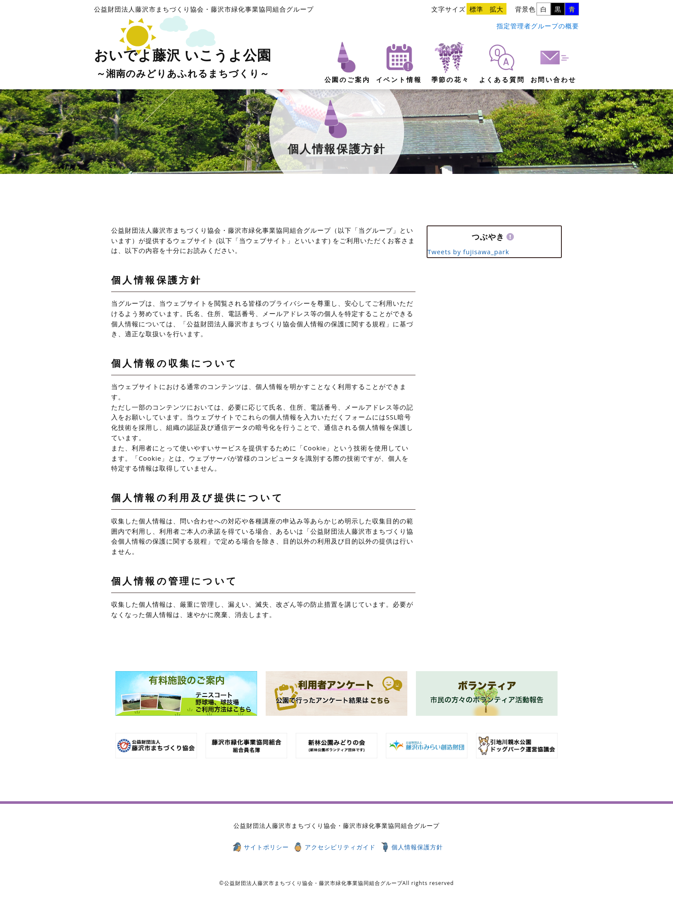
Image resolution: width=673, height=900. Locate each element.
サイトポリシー (266, 847)
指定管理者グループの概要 (538, 25)
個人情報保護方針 (417, 847)
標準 (476, 9)
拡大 (496, 9)
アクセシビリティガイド (340, 847)
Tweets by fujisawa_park (468, 251)
